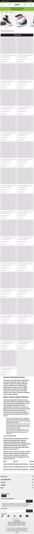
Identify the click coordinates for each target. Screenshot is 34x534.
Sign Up (3, 495)
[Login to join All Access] (17, 8)
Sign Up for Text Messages (7, 498)
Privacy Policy (15, 505)
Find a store (4, 508)
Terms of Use (9, 505)
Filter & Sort (17, 35)
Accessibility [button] (29, 1)
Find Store (29, 511)
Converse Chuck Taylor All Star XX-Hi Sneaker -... (17, 522)
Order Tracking (5, 1)
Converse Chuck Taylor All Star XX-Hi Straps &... (17, 525)
